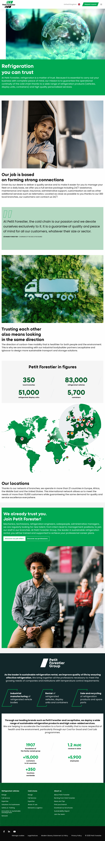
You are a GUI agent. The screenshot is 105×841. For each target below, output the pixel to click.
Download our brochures (63, 808)
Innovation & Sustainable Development (11, 812)
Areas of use (32, 804)
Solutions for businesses (11, 804)
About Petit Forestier (62, 795)
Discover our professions (37, 539)
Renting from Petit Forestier (64, 798)
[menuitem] (72, 4)
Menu (101, 4)
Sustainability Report (62, 811)
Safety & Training (8, 808)
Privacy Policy (76, 835)
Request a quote (90, 4)
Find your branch (60, 804)
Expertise (5, 801)
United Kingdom (72, 4)
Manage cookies (18, 835)
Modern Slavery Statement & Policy (54, 835)
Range (4, 795)
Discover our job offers (14, 539)
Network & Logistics (35, 808)
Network (5, 816)
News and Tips (59, 801)
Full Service (6, 798)
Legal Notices (33, 835)
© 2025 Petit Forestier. (93, 835)
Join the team (59, 814)
